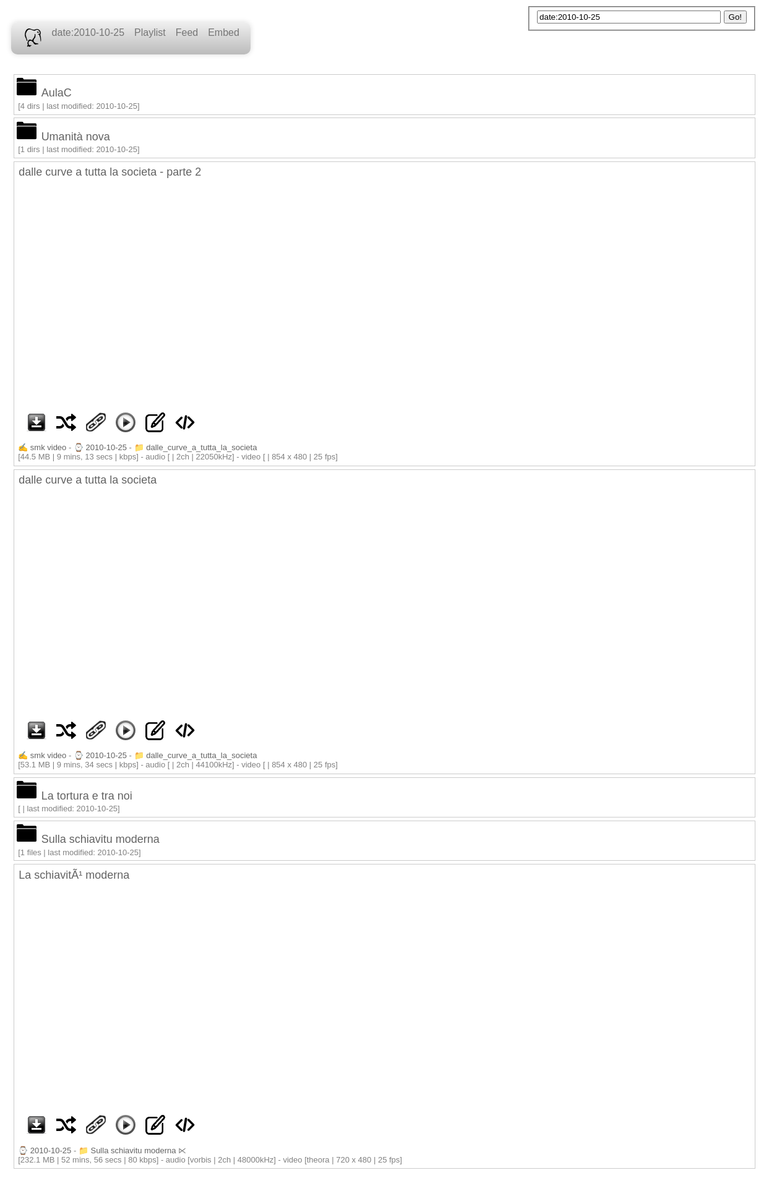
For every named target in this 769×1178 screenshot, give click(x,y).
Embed (223, 32)
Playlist (150, 32)
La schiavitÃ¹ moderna (74, 875)
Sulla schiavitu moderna (100, 839)
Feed (187, 32)
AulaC (56, 93)
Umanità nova (75, 136)
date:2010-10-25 (88, 32)
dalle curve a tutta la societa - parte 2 (110, 172)
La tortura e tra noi (86, 796)
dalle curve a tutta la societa (88, 480)
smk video (48, 447)
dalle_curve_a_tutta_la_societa (201, 447)
